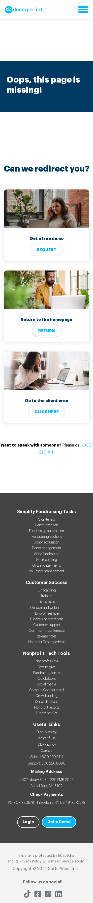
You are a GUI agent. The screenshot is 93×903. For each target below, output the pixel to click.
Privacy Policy (30, 861)
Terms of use (46, 738)
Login (28, 822)
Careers (46, 751)
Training (47, 596)
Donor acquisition (46, 542)
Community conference (46, 630)
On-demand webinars (46, 608)
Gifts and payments (46, 565)
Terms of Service (60, 861)
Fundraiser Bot (46, 713)
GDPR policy (46, 744)
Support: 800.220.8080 (46, 763)
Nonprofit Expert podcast (46, 642)
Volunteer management (46, 571)
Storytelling (46, 519)
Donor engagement (46, 548)
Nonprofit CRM (46, 661)
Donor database (46, 702)
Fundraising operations (46, 619)
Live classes (46, 602)
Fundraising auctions (46, 537)
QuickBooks (47, 678)
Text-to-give (46, 667)
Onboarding (46, 590)
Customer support (46, 625)
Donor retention (46, 525)
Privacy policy (46, 732)
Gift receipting (46, 560)
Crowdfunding (46, 696)
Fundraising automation (46, 531)
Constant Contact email (46, 690)
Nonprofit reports (46, 707)
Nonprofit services (46, 613)
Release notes (46, 636)
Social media (46, 684)
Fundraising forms (46, 673)
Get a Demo (59, 822)
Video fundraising (47, 554)
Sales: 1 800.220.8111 (46, 757)
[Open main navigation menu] (83, 10)
